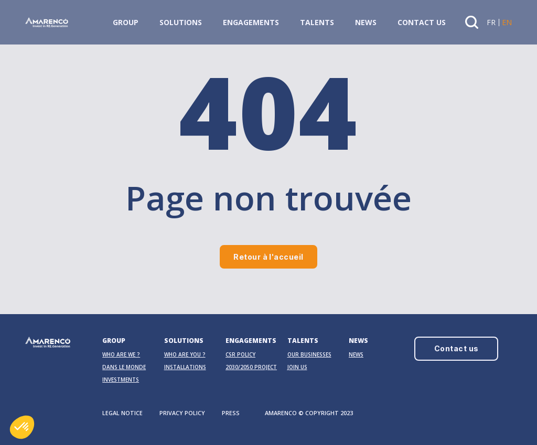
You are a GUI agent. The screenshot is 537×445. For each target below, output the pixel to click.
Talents (317, 22)
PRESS (231, 413)
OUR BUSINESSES (309, 354)
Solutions (180, 22)
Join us (297, 367)
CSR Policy (240, 354)
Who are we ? (121, 354)
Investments (120, 379)
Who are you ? (185, 354)
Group (125, 22)
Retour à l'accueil (268, 256)
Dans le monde (124, 367)
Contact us (422, 22)
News (366, 22)
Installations (185, 367)
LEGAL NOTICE (122, 413)
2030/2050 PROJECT (251, 367)
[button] (22, 427)
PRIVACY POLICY (182, 413)
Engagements (251, 22)
